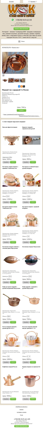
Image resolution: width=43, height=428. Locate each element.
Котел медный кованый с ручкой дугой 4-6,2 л (9, 327)
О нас (21, 415)
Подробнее (6, 162)
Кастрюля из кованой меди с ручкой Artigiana (30, 167)
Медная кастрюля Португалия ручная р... (29, 116)
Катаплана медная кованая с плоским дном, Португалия (10, 247)
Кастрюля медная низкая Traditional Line (9, 207)
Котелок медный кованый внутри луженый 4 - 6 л (29, 327)
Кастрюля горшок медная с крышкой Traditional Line (10, 167)
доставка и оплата (21, 412)
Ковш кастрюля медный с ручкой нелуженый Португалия (11, 287)
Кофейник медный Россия (9, 367)
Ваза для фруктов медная (9, 127)
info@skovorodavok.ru (21, 406)
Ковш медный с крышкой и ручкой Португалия (29, 287)
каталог (21, 409)
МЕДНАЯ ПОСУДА (6, 47)
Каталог (11, 1)
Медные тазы (15, 47)
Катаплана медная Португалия (31, 247)
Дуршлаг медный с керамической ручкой (28, 127)
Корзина (32, 1)
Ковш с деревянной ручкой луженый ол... (14, 114)
